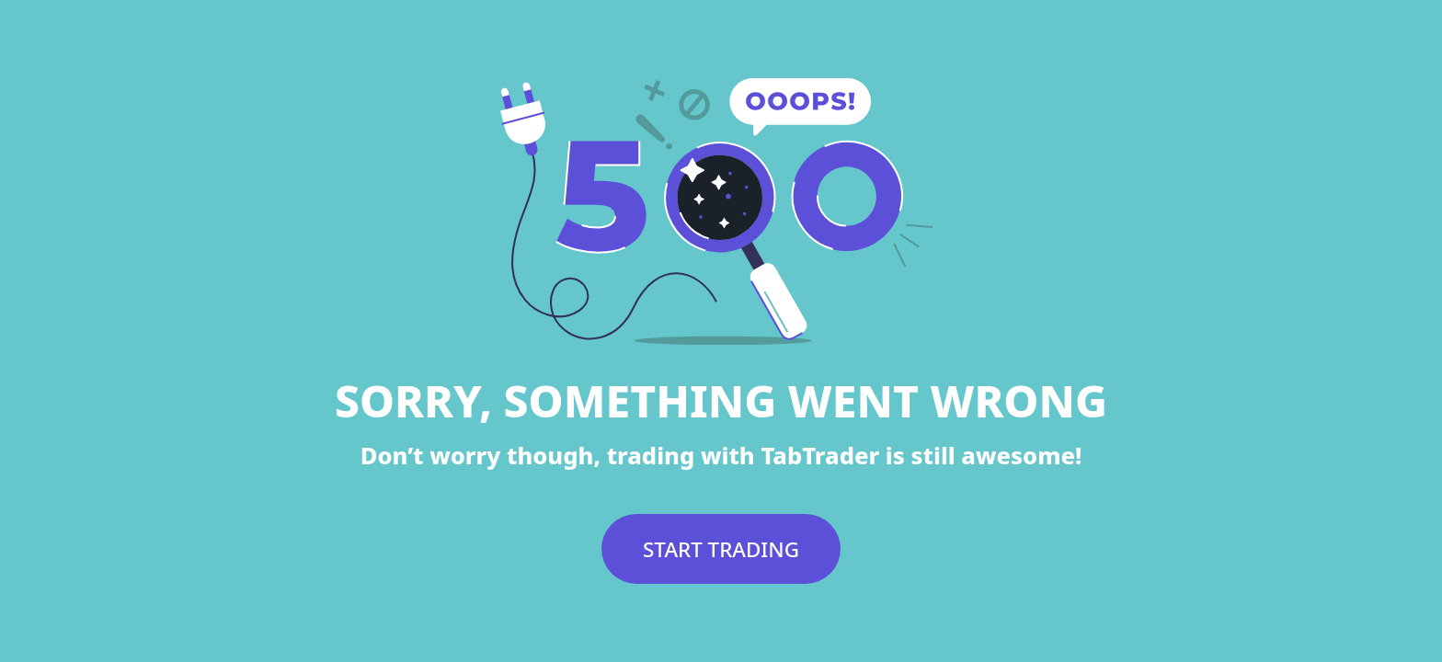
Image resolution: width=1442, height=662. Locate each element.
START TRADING (721, 549)
